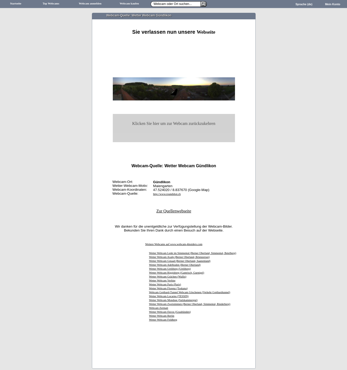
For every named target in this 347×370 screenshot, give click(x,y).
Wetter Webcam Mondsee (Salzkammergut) (173, 300)
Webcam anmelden (90, 3)
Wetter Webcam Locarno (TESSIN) (169, 296)
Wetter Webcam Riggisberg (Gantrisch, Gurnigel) (176, 272)
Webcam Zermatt (158, 308)
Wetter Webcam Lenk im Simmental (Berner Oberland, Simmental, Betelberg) (192, 253)
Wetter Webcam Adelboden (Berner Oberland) (175, 264)
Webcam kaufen (129, 3)
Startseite (15, 3)
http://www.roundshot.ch (167, 194)
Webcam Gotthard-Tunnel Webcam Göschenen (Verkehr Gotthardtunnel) (189, 292)
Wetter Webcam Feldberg (163, 319)
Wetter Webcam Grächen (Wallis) (167, 276)
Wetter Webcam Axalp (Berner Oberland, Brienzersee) (179, 257)
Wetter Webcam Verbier (162, 280)
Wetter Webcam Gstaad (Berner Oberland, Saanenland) (179, 260)
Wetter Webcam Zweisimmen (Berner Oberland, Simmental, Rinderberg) (190, 304)
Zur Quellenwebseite (173, 211)
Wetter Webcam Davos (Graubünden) (170, 311)
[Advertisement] (174, 41)
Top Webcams (51, 3)
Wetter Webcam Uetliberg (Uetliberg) (170, 268)
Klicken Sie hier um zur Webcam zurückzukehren (173, 123)
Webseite (206, 32)
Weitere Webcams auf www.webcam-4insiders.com (173, 244)
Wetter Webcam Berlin (161, 315)
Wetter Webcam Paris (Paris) (165, 284)
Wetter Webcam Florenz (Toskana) (168, 288)
